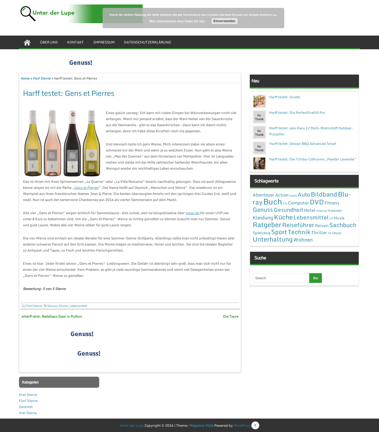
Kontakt (75, 42)
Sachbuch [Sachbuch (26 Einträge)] (342, 224)
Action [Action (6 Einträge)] (282, 195)
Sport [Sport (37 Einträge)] (279, 232)
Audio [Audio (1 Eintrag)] (293, 195)
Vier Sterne (28, 413)
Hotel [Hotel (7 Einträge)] (310, 210)
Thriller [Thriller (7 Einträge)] (319, 232)
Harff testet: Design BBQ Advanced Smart (302, 143)
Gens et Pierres (86, 187)
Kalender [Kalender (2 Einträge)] (335, 210)
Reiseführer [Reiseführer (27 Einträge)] (298, 224)
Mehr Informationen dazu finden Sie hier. (177, 21)
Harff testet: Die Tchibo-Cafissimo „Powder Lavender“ (313, 159)
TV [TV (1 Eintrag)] (329, 233)
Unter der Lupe (132, 425)
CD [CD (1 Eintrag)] (285, 203)
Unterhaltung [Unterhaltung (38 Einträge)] (273, 239)
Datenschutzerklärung (147, 42)
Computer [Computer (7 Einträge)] (298, 202)
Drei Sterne (28, 394)
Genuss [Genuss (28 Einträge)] (263, 209)
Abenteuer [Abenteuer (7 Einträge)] (264, 194)
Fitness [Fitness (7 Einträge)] (332, 202)
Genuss (52, 305)
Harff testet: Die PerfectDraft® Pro (297, 112)
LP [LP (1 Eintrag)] (331, 218)
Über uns (49, 42)
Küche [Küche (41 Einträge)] (283, 217)
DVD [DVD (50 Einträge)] (317, 202)
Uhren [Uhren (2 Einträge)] (336, 232)
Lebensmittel (78, 305)
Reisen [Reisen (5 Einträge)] (321, 225)
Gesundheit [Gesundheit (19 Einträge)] (288, 209)
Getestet (26, 407)
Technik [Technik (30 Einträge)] (299, 232)
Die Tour (230, 316)
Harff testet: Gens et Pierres (68, 93)
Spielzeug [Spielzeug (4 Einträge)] (261, 232)
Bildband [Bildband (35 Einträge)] (324, 194)
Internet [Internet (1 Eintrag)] (321, 210)
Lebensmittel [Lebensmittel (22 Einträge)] (311, 217)
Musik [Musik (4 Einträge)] (339, 218)
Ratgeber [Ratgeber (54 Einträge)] (267, 224)
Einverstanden (224, 21)
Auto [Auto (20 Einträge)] (304, 194)
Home (25, 78)
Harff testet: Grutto (284, 97)
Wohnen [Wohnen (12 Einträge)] (303, 239)
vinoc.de (193, 213)
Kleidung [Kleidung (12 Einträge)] (263, 217)
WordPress (242, 425)
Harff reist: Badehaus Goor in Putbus (52, 316)
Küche (63, 305)
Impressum (103, 42)
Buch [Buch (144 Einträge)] (272, 201)
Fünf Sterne (42, 78)
